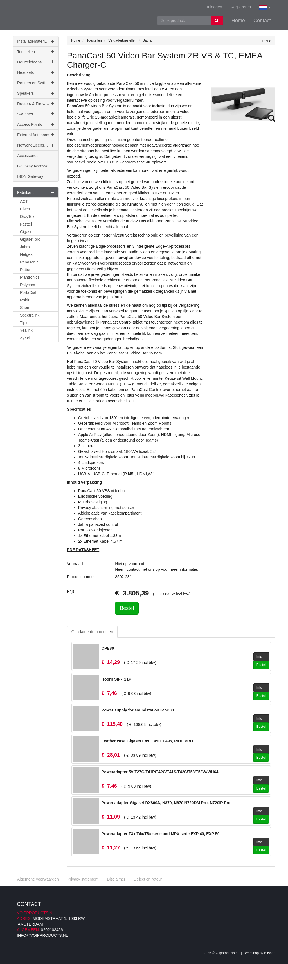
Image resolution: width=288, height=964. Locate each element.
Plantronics (29, 277)
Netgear (27, 254)
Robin (25, 300)
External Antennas (35, 135)
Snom (25, 307)
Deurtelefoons (35, 62)
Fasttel (26, 224)
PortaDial (28, 292)
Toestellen (35, 51)
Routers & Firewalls (35, 103)
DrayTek (27, 216)
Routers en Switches (35, 83)
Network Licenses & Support (37, 145)
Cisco (25, 209)
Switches (35, 114)
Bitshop (269, 953)
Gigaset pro (30, 239)
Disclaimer (116, 879)
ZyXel (25, 338)
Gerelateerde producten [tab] (92, 631)
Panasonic (29, 262)
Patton (25, 269)
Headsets (35, 72)
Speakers (35, 93)
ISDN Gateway (30, 176)
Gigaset (26, 231)
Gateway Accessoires (36, 166)
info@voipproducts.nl (42, 935)
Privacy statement (82, 879)
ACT (24, 201)
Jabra (25, 247)
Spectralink (29, 315)
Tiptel (25, 322)
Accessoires (27, 155)
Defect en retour (148, 879)
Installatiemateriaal (35, 41)
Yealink (26, 330)
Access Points (35, 124)
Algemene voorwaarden (38, 879)
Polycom (27, 285)
